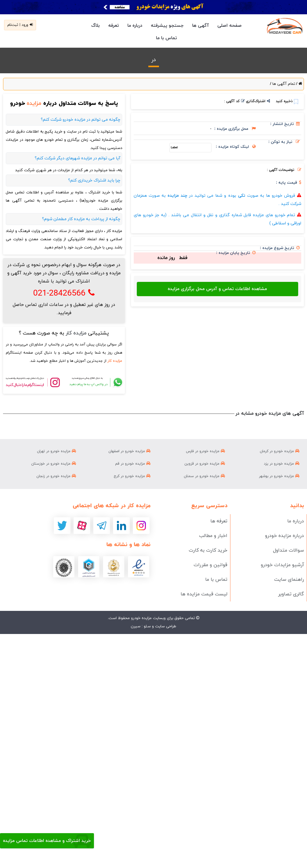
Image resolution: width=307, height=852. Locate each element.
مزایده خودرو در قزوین (205, 463)
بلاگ (95, 26)
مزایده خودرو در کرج (132, 476)
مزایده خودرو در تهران (56, 451)
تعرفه (113, 26)
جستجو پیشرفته (167, 26)
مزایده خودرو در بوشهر (279, 476)
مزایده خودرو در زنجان (56, 476)
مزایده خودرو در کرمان (279, 451)
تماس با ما (166, 38)
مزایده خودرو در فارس (205, 451)
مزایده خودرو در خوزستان (53, 463)
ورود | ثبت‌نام (20, 25)
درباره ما (134, 26)
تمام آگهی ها (283, 84)
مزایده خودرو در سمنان (204, 476)
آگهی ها (200, 26)
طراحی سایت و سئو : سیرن (153, 626)
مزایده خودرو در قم (132, 463)
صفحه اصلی (229, 26)
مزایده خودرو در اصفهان (129, 451)
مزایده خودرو (141, 618)
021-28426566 (64, 293)
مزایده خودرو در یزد (281, 463)
